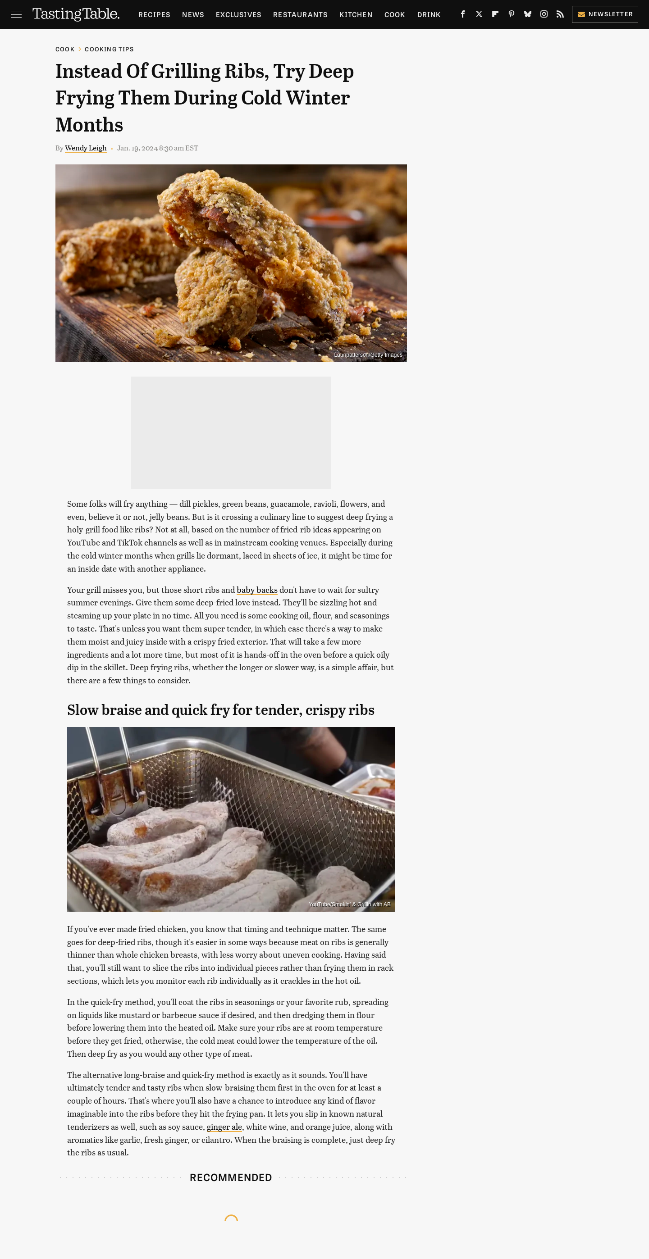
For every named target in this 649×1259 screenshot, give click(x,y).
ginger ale (224, 1126)
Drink (429, 14)
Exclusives (238, 14)
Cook (395, 14)
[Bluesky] (527, 16)
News (193, 14)
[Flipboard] (495, 16)
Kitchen (355, 14)
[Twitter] (479, 16)
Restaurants (300, 14)
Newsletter (605, 13)
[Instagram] (543, 16)
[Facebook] (462, 16)
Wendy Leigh (86, 147)
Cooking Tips (109, 49)
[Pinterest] (511, 16)
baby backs (257, 589)
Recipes (154, 14)
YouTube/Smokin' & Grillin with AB (350, 904)
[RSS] (560, 16)
